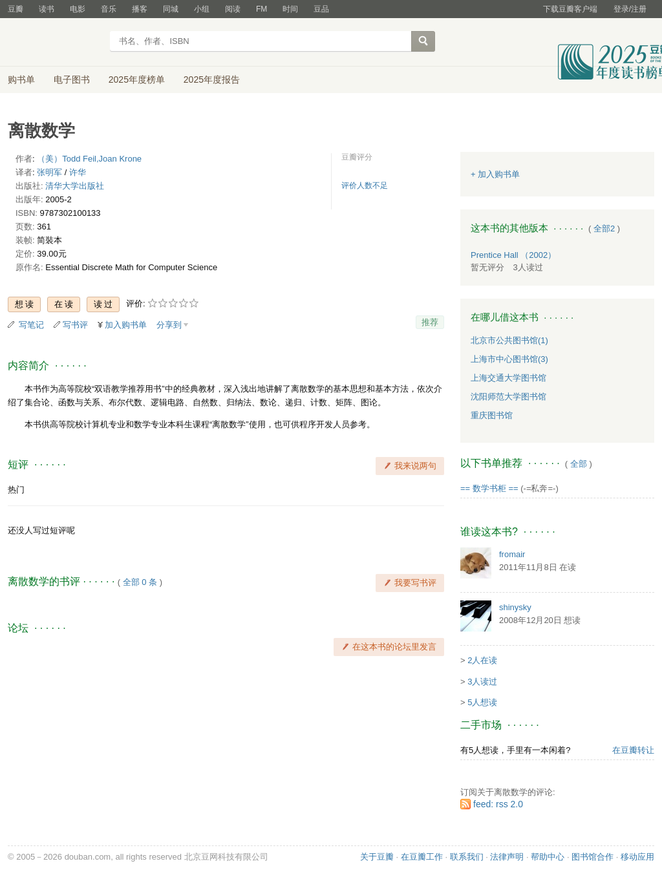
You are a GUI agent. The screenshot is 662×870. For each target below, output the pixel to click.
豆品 (321, 9)
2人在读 (482, 660)
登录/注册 (630, 9)
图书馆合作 (592, 857)
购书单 (21, 79)
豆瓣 (15, 9)
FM (261, 9)
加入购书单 (126, 325)
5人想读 (482, 702)
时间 (290, 9)
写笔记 (31, 325)
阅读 (232, 9)
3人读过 (482, 681)
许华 (77, 172)
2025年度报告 (212, 79)
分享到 (169, 325)
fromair (512, 554)
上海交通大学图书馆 (508, 378)
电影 (77, 9)
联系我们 (467, 857)
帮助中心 (547, 857)
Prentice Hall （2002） (513, 255)
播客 (139, 9)
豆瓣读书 (54, 43)
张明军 (49, 172)
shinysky (515, 607)
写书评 (75, 325)
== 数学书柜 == (489, 488)
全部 (578, 464)
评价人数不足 (364, 185)
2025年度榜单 (137, 79)
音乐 (108, 9)
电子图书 (72, 79)
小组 (201, 9)
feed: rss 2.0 (498, 804)
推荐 (430, 322)
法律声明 (507, 857)
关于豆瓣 (377, 857)
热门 (16, 489)
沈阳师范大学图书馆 (508, 396)
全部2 (604, 228)
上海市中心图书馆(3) (509, 359)
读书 (46, 9)
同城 (170, 9)
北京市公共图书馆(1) (509, 340)
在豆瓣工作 (422, 857)
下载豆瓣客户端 (570, 9)
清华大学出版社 (74, 186)
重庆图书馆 (492, 415)
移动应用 (637, 857)
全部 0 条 (140, 582)
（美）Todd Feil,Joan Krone (89, 159)
